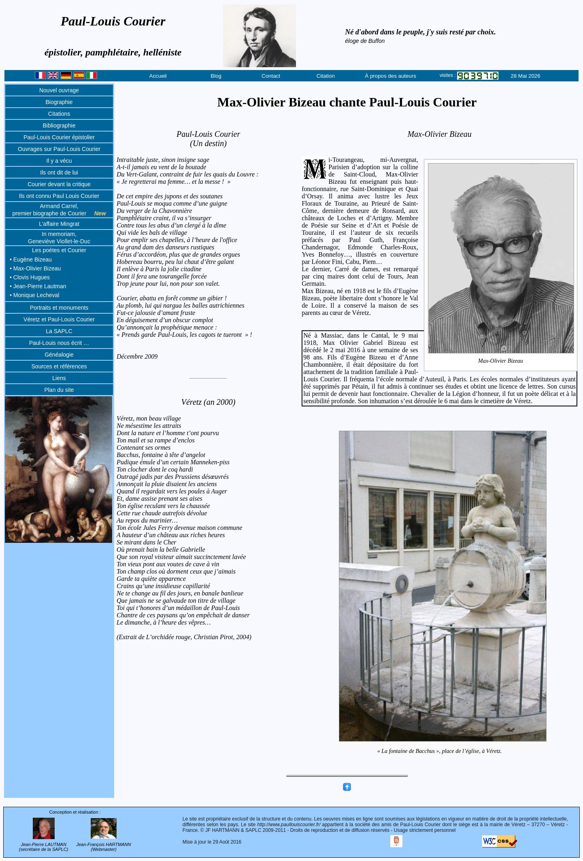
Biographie (59, 102)
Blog (216, 76)
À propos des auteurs (390, 76)
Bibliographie (59, 125)
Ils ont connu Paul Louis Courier (59, 196)
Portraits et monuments (59, 307)
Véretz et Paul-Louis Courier (59, 319)
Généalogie (59, 354)
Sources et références (59, 366)
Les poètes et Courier (59, 250)
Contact (271, 76)
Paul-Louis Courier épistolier (59, 137)
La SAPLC (59, 331)
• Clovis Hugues (30, 277)
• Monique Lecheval (34, 295)
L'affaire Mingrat (59, 224)
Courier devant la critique (59, 184)
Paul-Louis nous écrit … (59, 343)
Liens (59, 378)
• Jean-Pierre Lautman (38, 286)
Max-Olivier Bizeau (501, 360)
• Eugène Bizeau (31, 259)
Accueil (158, 76)
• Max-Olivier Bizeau (35, 268)
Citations (59, 114)
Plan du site (59, 390)
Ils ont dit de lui (59, 172)
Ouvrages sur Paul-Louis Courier (59, 149)
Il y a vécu (59, 160)
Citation (326, 76)
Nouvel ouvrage (59, 90)
